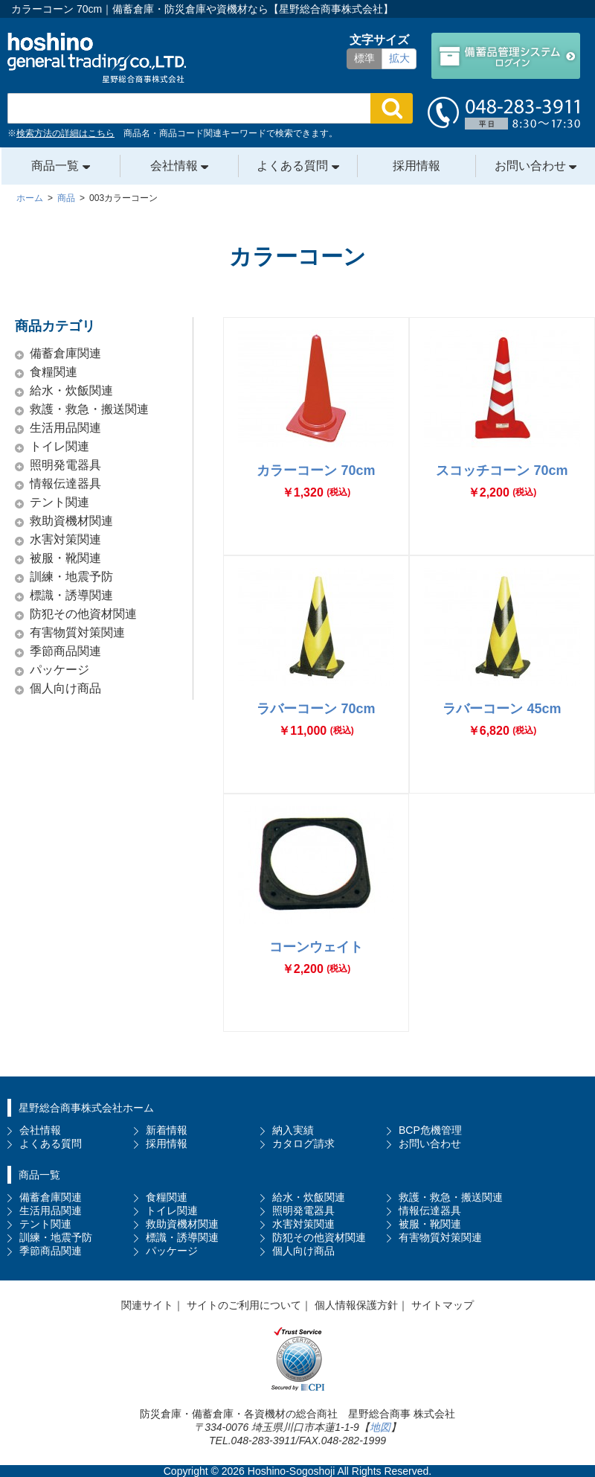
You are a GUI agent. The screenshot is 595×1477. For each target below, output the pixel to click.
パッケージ (59, 669)
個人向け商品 (65, 688)
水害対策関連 (65, 539)
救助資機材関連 (71, 520)
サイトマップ (442, 1305)
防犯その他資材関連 (83, 613)
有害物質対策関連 (77, 632)
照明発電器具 (65, 465)
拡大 (399, 58)
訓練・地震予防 (71, 576)
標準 (364, 58)
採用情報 (416, 165)
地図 (380, 1427)
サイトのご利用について (244, 1305)
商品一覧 (56, 165)
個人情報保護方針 (356, 1305)
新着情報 (166, 1130)
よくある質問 (294, 165)
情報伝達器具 (65, 483)
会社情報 (175, 165)
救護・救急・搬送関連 (89, 409)
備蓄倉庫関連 (65, 353)
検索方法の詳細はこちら (65, 133)
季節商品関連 (65, 651)
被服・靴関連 (65, 558)
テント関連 (59, 502)
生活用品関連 (65, 427)
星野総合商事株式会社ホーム (86, 1108)
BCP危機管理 (430, 1130)
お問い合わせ (532, 165)
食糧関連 (53, 372)
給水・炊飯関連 (71, 390)
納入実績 (293, 1130)
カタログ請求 (303, 1143)
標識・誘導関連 (71, 595)
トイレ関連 (59, 446)
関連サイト (147, 1305)
